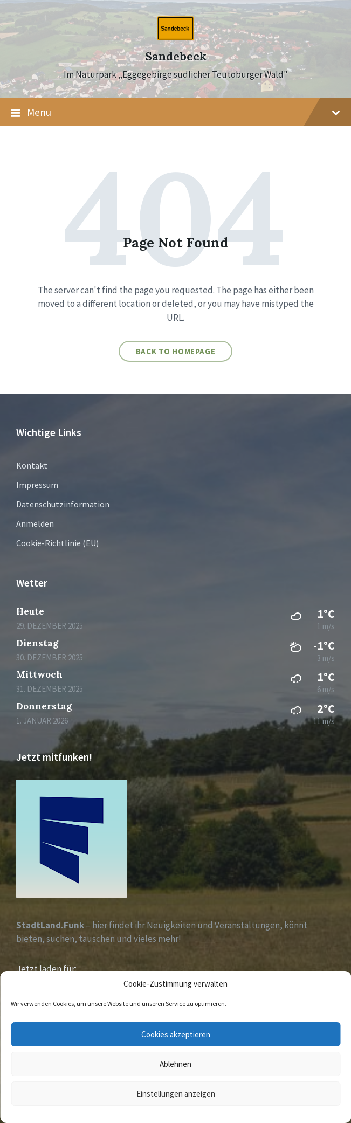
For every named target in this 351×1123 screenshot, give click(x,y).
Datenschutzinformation (62, 504)
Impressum (37, 484)
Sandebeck (176, 56)
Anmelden (35, 523)
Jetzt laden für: (46, 969)
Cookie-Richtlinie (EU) (57, 543)
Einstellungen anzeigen (175, 1093)
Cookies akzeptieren (175, 1034)
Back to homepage (176, 351)
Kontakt (31, 465)
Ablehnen (175, 1064)
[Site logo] (175, 37)
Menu (175, 113)
